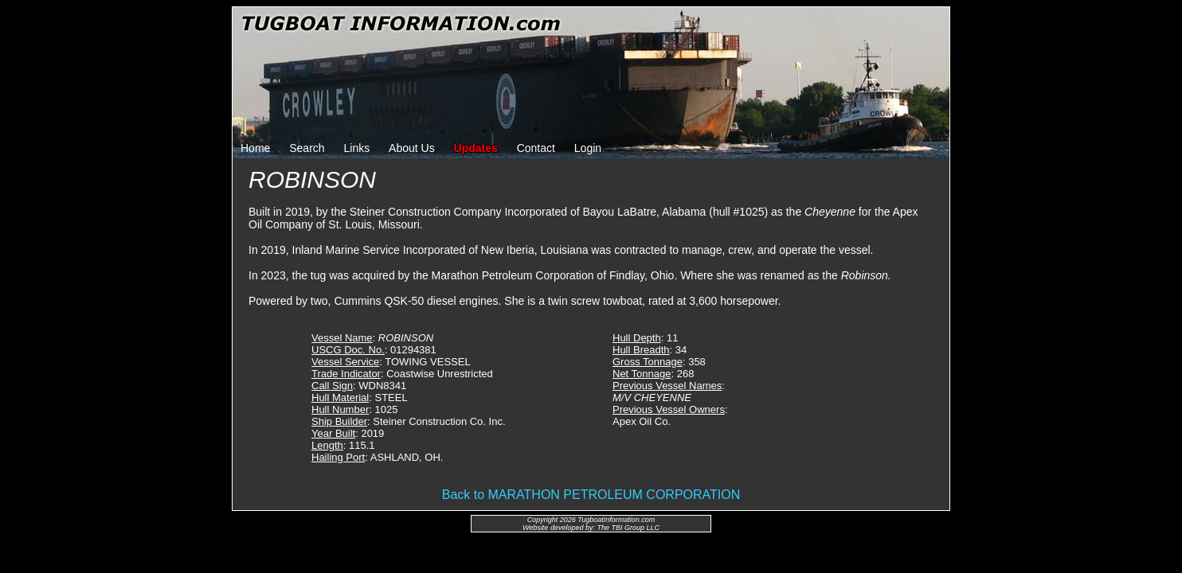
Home (255, 148)
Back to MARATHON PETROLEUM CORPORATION (591, 494)
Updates (476, 148)
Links (357, 148)
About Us (412, 148)
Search (306, 148)
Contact (536, 148)
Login (587, 148)
